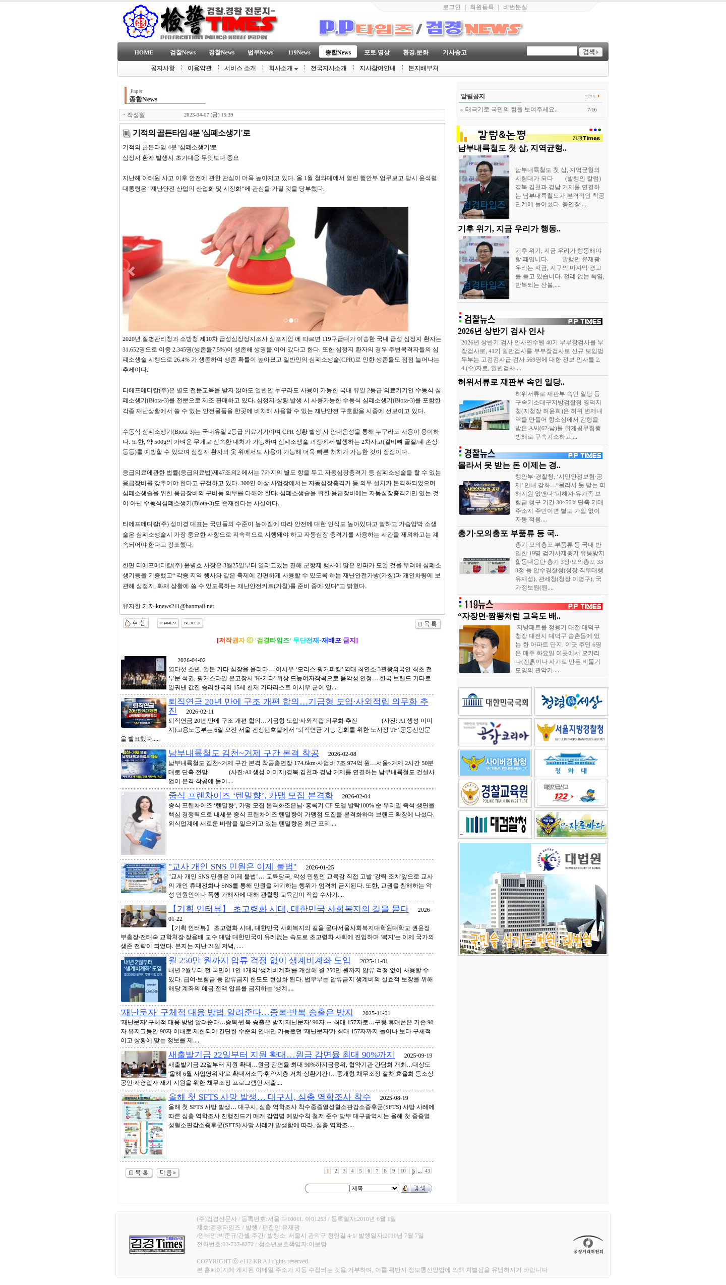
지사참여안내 (377, 68)
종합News (338, 52)
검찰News (183, 52)
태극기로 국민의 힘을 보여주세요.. (509, 109)
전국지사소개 (329, 68)
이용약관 (200, 68)
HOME (144, 52)
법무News (260, 52)
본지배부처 (423, 68)
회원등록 (482, 7)
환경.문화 (416, 52)
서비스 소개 (240, 68)
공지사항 (163, 68)
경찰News (221, 52)
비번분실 (515, 7)
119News (299, 52)
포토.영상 (377, 52)
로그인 (452, 7)
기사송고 (455, 52)
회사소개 (283, 68)
